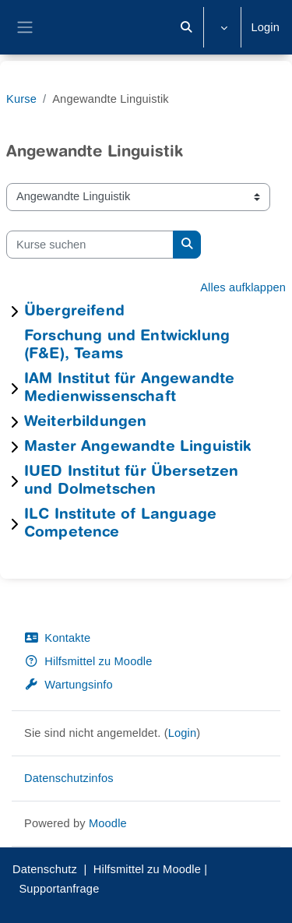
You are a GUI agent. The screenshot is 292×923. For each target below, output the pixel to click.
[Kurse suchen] (90, 245)
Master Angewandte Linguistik (137, 447)
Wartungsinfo (68, 684)
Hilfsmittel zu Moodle (88, 661)
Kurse (21, 99)
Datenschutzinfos (69, 778)
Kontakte (57, 638)
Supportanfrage (59, 888)
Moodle (108, 823)
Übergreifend (74, 312)
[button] (186, 27)
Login (265, 27)
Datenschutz (44, 869)
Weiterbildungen (85, 422)
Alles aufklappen (243, 287)
